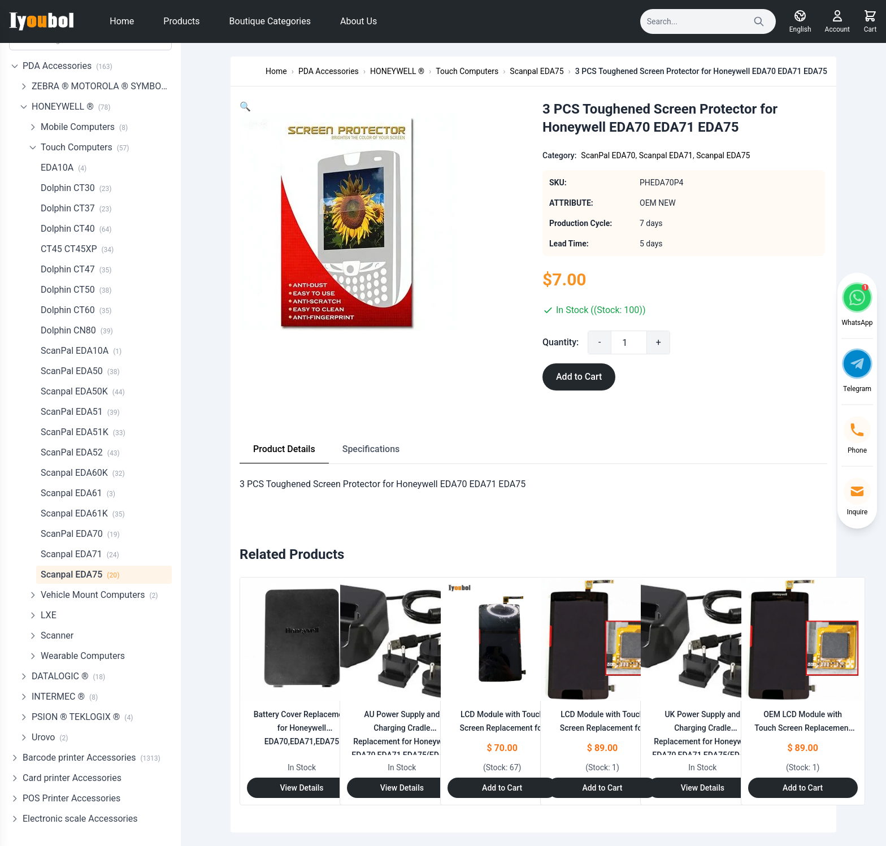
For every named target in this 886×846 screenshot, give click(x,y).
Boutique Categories (270, 21)
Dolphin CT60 (76, 310)
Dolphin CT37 (76, 208)
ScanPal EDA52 (80, 452)
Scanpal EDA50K (83, 391)
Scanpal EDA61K (83, 513)
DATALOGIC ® (68, 676)
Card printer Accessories (72, 778)
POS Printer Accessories (71, 798)
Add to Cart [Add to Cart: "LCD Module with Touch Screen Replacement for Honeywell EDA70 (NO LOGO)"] (502, 787)
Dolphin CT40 (76, 228)
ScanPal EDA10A (81, 350)
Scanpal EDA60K (83, 472)
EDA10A (63, 167)
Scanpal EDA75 (80, 574)
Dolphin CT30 (76, 188)
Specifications (371, 449)
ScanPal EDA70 (80, 533)
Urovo (50, 737)
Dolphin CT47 (76, 269)
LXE (49, 615)
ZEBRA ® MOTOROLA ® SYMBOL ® (102, 86)
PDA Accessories (67, 65)
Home (122, 21)
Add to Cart (579, 376)
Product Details (284, 449)
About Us (358, 21)
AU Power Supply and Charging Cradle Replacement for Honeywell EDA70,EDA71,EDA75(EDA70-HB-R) (403, 741)
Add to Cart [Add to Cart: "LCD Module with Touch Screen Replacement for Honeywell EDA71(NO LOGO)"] (602, 787)
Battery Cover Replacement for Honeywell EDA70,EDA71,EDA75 (302, 728)
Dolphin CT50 (76, 289)
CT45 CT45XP (77, 249)
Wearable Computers (83, 655)
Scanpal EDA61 (78, 493)
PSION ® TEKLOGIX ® (82, 716)
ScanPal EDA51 (80, 411)
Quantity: (560, 342)
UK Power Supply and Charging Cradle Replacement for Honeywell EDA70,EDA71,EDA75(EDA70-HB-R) (704, 741)
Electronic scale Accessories (80, 818)
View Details (301, 787)
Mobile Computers (84, 127)
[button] (245, 106)
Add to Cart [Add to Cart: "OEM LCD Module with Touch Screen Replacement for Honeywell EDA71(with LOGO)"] (803, 787)
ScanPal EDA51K (83, 432)
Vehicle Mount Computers (99, 594)
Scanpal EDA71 (80, 554)
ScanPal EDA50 (80, 371)
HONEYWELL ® (71, 106)
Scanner (57, 635)
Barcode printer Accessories (91, 757)
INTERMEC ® (65, 696)
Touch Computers (85, 147)
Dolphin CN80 (77, 330)
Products (181, 21)
